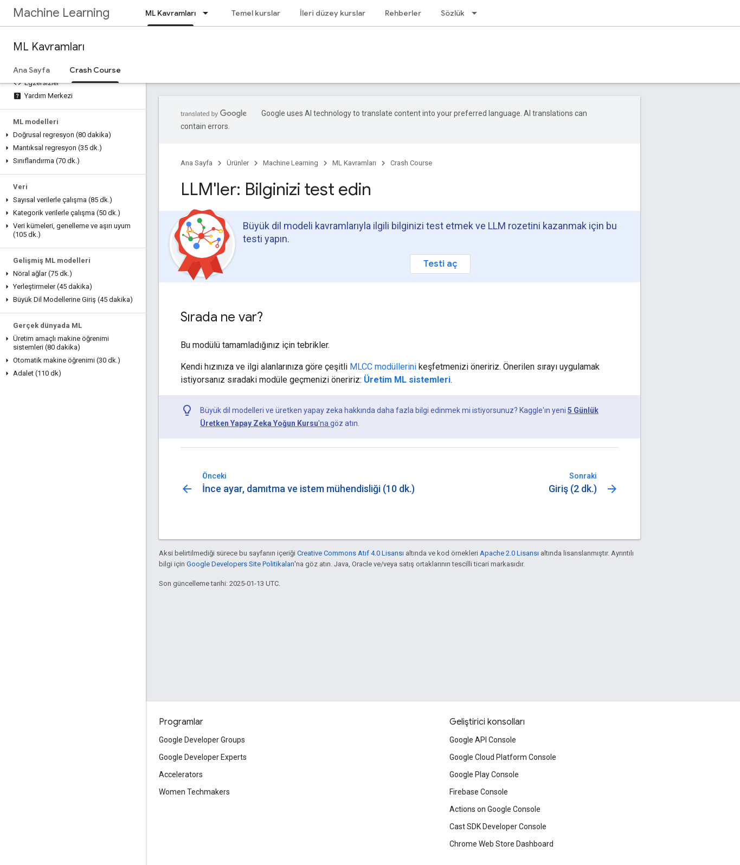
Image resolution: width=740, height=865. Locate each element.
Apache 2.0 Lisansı (509, 553)
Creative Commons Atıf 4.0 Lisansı (350, 553)
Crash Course (411, 163)
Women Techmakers (194, 791)
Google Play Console (484, 774)
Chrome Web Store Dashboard (501, 844)
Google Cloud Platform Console (502, 757)
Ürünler (238, 163)
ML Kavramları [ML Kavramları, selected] (170, 13)
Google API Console (482, 739)
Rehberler (403, 13)
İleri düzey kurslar (332, 13)
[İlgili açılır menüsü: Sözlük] (478, 13)
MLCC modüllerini (383, 367)
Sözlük (453, 13)
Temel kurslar (255, 13)
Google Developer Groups (202, 739)
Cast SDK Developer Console (497, 826)
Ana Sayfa (31, 70)
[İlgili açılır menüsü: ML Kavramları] (209, 13)
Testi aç (440, 263)
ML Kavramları (49, 47)
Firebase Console (478, 791)
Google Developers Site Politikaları (240, 564)
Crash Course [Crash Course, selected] (95, 70)
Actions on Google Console (494, 809)
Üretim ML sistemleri (407, 380)
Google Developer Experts (203, 757)
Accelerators (181, 774)
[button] (70, 134)
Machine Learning (61, 12)
